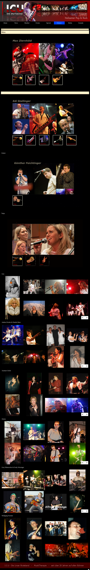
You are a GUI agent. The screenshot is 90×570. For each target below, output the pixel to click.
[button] (12, 287)
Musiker (26, 23)
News (16, 23)
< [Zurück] (82, 317)
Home (5, 23)
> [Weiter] (86, 317)
